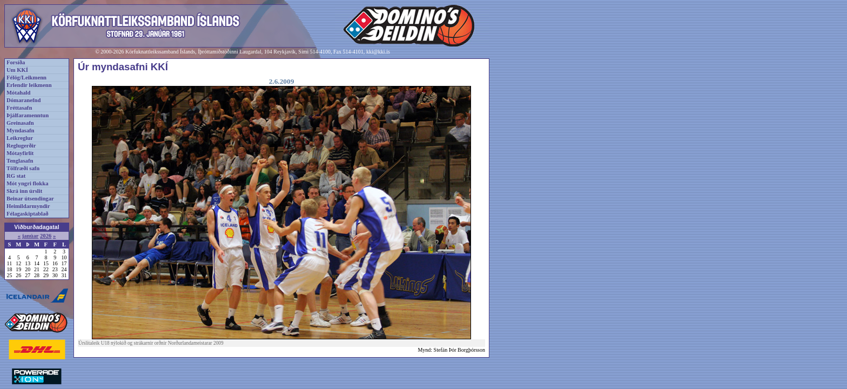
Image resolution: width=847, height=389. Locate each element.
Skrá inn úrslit (24, 191)
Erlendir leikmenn (29, 85)
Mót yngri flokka (27, 183)
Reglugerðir (21, 146)
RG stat (15, 176)
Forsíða (15, 62)
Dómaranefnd (23, 100)
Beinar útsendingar (30, 199)
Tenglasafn (19, 161)
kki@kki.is (378, 52)
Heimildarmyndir (28, 206)
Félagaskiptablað (27, 214)
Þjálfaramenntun (27, 115)
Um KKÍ (17, 70)
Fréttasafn (19, 108)
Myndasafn (20, 130)
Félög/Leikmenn (26, 78)
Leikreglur (19, 138)
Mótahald (18, 93)
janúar (30, 236)
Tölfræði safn (22, 168)
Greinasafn (20, 123)
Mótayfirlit (19, 153)
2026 (45, 236)
